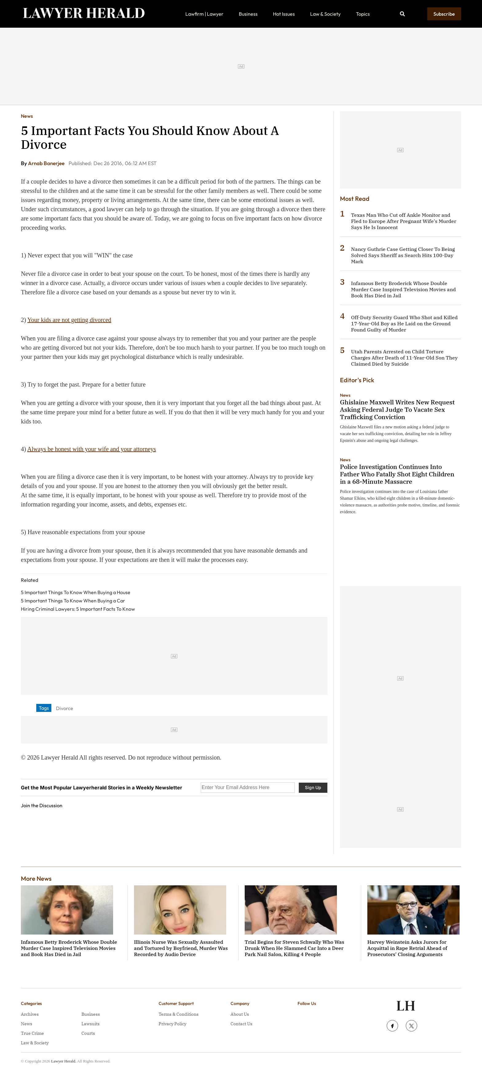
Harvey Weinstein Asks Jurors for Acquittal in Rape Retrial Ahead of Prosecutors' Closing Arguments (407, 948)
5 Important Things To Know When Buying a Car (73, 601)
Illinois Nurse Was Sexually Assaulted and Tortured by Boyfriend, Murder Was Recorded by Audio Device (181, 948)
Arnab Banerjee (46, 163)
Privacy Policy (172, 1023)
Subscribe (444, 14)
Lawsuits (90, 1023)
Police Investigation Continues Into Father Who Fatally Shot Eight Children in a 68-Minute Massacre (397, 474)
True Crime (32, 1033)
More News (36, 878)
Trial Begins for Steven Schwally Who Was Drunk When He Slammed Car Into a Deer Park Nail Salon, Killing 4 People (294, 948)
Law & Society (325, 14)
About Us (240, 1014)
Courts (88, 1033)
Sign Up (313, 787)
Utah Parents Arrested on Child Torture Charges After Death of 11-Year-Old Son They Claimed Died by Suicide (404, 357)
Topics (363, 14)
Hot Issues (284, 14)
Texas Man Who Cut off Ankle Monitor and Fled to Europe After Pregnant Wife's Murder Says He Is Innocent (403, 221)
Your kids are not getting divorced (69, 319)
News (27, 116)
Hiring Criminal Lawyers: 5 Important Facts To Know (78, 609)
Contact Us (241, 1023)
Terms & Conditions (179, 1014)
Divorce (64, 708)
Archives (30, 1014)
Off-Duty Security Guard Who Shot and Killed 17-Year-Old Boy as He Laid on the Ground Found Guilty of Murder (404, 323)
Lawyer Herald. (63, 1061)
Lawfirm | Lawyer (204, 14)
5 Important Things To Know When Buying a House (75, 592)
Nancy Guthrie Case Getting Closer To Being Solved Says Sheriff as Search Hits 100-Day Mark (403, 255)
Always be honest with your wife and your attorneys (91, 449)
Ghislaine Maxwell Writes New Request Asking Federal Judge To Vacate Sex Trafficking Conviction (397, 409)
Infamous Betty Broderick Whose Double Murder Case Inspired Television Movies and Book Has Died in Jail (403, 289)
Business (248, 14)
